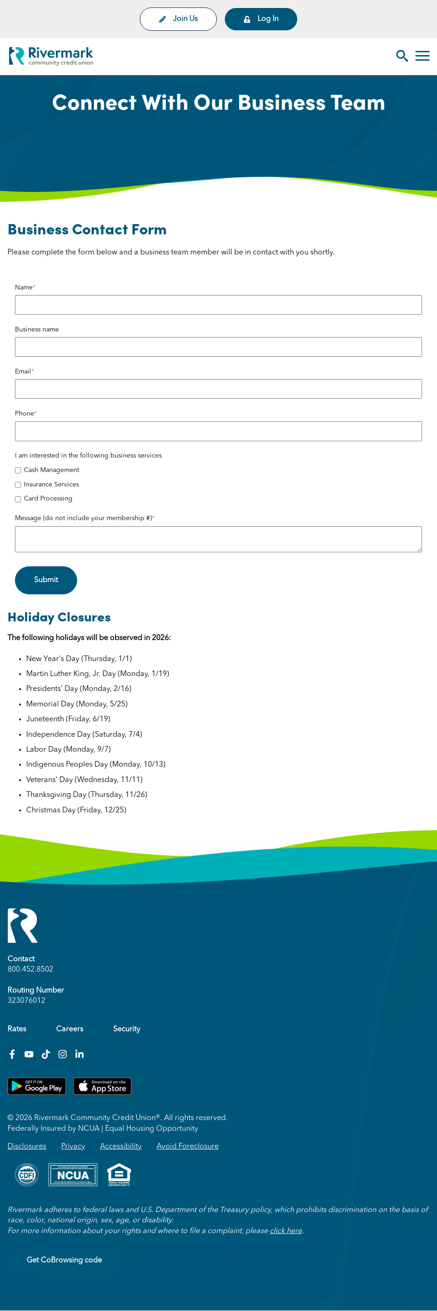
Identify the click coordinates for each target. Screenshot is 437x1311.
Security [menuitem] (126, 1029)
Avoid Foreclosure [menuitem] (188, 1146)
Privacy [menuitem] (73, 1146)
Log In (261, 19)
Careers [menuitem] (69, 1029)
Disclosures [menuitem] (26, 1146)
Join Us (178, 19)
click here (286, 1231)
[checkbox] (218, 485)
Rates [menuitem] (16, 1029)
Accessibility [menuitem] (121, 1146)
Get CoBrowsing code (64, 1260)
